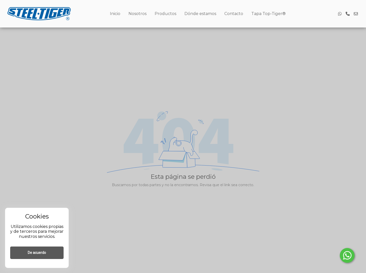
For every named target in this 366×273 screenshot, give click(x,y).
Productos (165, 13)
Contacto (233, 13)
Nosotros (137, 13)
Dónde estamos (200, 13)
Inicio (115, 13)
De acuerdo (37, 253)
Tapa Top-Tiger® (268, 13)
